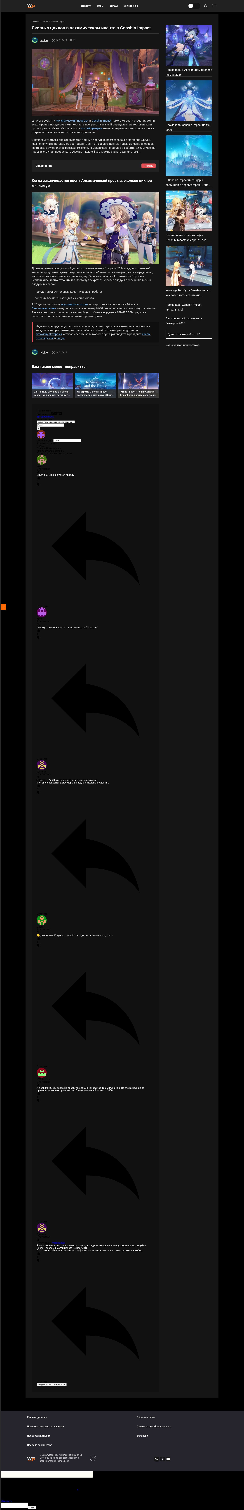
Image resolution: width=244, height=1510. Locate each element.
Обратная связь (146, 1417)
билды (61, 338)
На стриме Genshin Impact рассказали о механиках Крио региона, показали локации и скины (94, 394)
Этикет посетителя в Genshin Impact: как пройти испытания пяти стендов (138, 394)
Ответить (6, 1501)
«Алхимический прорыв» (72, 120)
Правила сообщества (39, 1445)
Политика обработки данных (154, 1426)
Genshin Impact (101, 120)
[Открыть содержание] (214, 6)
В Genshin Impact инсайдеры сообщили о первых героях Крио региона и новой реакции (187, 184)
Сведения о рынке (44, 308)
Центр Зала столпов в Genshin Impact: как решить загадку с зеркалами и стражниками (51, 394)
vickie (44, 40)
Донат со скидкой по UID (184, 334)
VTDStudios (58, 1243)
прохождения (45, 338)
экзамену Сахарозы (49, 334)
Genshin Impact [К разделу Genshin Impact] (58, 21)
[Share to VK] (132, 40)
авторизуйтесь (45, 416)
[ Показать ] (148, 166)
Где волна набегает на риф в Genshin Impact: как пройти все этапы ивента (186, 240)
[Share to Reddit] (148, 40)
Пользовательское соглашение (45, 1426)
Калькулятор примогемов (182, 345)
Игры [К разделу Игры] (45, 21)
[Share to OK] (156, 40)
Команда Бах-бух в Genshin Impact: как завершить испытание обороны (188, 295)
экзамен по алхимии (74, 304)
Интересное (131, 5)
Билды (114, 5)
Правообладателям (38, 1435)
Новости (86, 5)
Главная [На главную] (35, 21)
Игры (100, 5)
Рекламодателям (37, 1417)
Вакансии (142, 1435)
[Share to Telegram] (140, 40)
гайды (146, 334)
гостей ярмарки (91, 128)
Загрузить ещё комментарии (51, 1384)
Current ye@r (45, 440)
